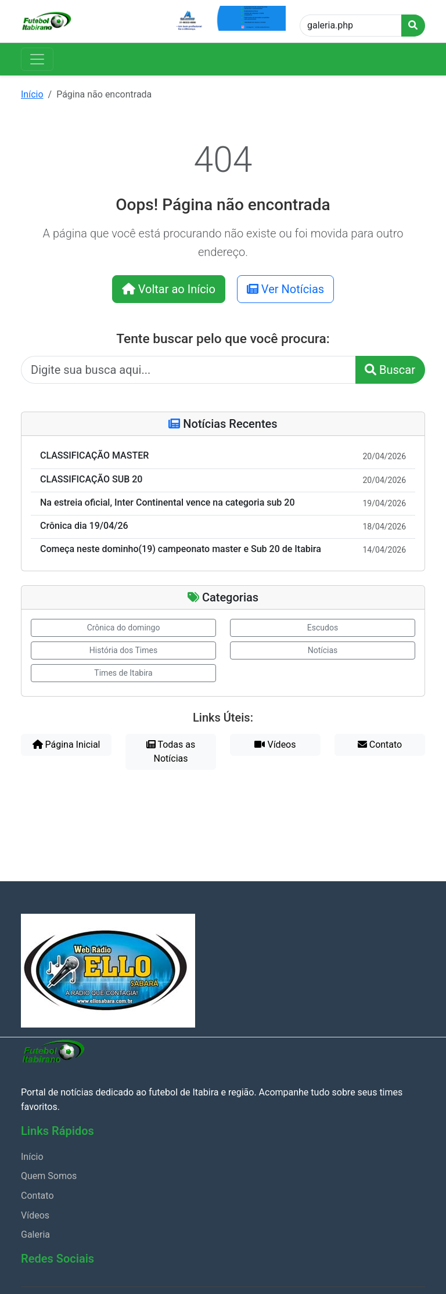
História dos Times (123, 650)
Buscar (390, 370)
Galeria (35, 1234)
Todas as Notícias (170, 751)
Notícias (323, 650)
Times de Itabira (123, 672)
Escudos (322, 627)
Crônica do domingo (123, 627)
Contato (380, 744)
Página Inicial (66, 744)
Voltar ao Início (168, 289)
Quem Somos (49, 1175)
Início (32, 94)
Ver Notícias (285, 289)
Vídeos (275, 744)
